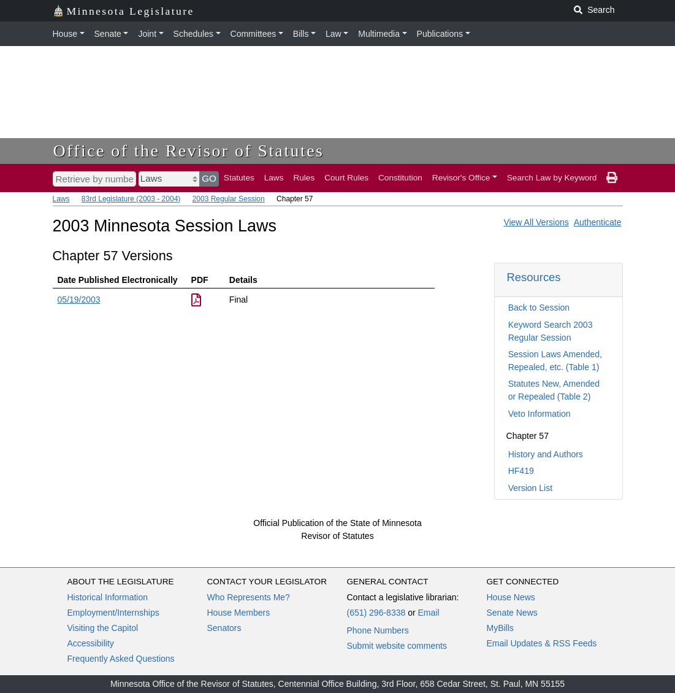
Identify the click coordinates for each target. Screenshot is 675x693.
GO (209, 178)
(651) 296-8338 (376, 613)
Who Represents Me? (248, 597)
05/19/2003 (79, 299)
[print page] (611, 178)
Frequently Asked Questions (121, 659)
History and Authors (545, 454)
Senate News (512, 613)
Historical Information (107, 597)
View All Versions (535, 222)
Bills (301, 34)
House (65, 34)
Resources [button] (534, 277)
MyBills (500, 628)
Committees (253, 34)
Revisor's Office (461, 177)
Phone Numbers (378, 630)
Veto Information (539, 414)
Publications (440, 34)
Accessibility (90, 643)
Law (333, 34)
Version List (530, 488)
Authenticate (598, 222)
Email (428, 613)
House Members (238, 613)
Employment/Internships (113, 613)
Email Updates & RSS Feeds (542, 643)
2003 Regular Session (229, 199)
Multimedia (379, 34)
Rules (304, 177)
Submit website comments (397, 646)
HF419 (521, 471)
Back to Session (539, 307)
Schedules (193, 34)
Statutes (239, 177)
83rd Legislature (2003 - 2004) (131, 199)
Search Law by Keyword (552, 177)
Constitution (400, 177)
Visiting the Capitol (103, 628)
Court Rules (346, 177)
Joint (147, 34)
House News (511, 597)
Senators (224, 628)
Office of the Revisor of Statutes (188, 150)
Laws (274, 177)
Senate (107, 34)
